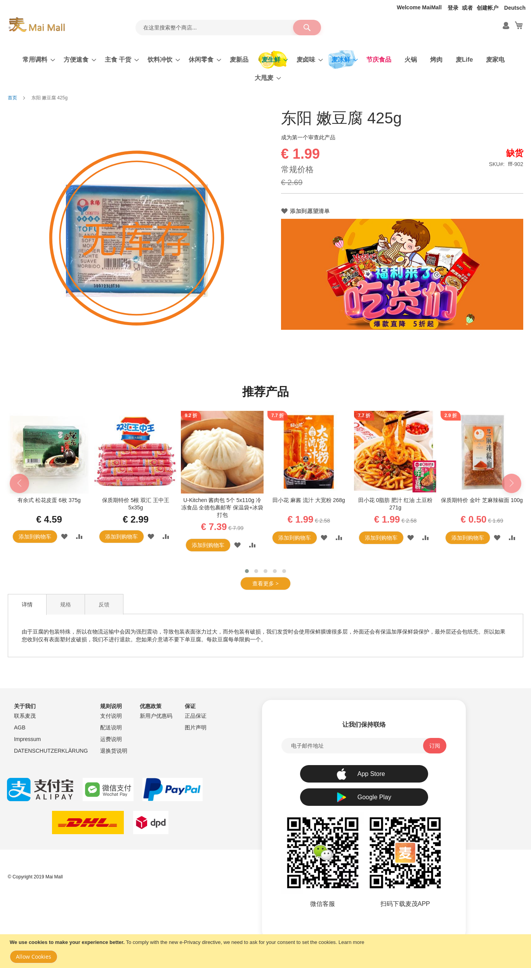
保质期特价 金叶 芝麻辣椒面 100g (482, 500)
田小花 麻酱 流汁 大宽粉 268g (308, 500)
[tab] (27, 604)
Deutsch (515, 8)
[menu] (265, 68)
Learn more (351, 942)
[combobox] (228, 27)
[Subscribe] (434, 745)
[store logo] (36, 25)
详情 (27, 604)
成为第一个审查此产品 (308, 137)
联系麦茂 (25, 716)
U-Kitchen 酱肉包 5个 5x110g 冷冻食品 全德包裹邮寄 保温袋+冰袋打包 (222, 507)
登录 (453, 8)
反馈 (104, 604)
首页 (12, 97)
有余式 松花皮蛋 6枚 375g (49, 500)
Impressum (27, 739)
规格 (65, 604)
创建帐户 (487, 8)
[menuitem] (36, 59)
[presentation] (19, 483)
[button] (64, 536)
